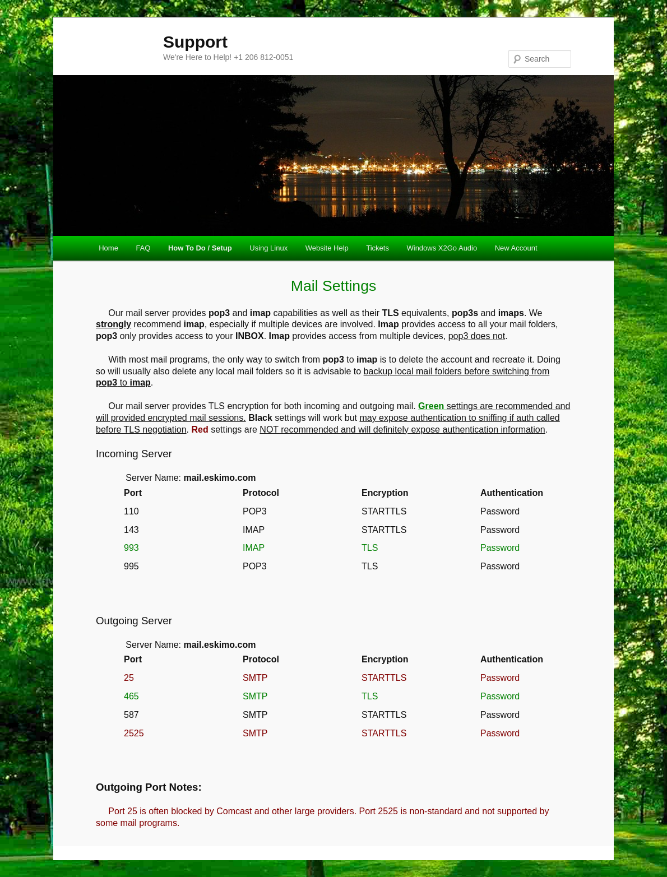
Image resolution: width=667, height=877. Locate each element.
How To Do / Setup (200, 248)
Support (195, 42)
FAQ (143, 248)
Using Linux (268, 248)
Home (108, 248)
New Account (516, 248)
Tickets (377, 248)
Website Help (327, 248)
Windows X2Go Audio (441, 248)
